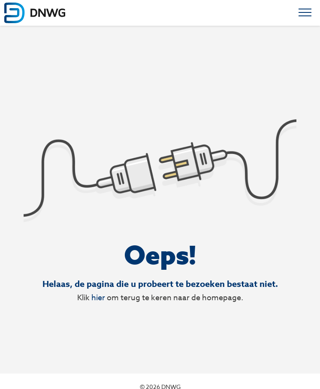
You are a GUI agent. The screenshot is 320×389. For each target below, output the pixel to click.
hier (98, 297)
